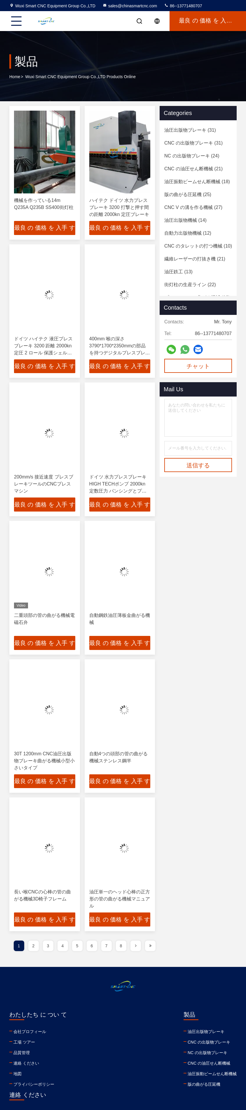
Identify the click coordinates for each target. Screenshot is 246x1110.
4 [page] (63, 946)
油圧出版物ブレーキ (98, 1032)
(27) (193, 207)
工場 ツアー (24, 1042)
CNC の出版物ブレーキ (101, 1042)
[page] (135, 946)
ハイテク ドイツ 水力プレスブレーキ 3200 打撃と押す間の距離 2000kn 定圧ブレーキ (119, 207)
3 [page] (48, 946)
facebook (172, 1071)
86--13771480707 (183, 6)
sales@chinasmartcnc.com (129, 6)
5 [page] (77, 946)
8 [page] (121, 946)
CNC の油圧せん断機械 (101, 1063)
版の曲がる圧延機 (96, 1084)
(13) (178, 271)
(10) (198, 245)
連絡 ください (26, 1063)
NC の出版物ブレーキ (100, 1053)
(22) (190, 284)
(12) (187, 233)
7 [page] (106, 946)
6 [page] (92, 946)
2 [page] (33, 946)
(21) (193, 168)
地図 (17, 1074)
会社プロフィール (29, 1032)
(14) (185, 220)
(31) (190, 130)
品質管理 (21, 1053)
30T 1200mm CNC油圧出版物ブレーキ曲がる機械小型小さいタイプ (44, 761)
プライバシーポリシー (33, 1084)
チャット (198, 366)
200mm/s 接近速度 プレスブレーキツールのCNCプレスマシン (43, 484)
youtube (159, 1071)
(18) (197, 181)
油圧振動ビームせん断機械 (104, 1074)
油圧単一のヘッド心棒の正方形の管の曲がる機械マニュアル (119, 899)
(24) (191, 155)
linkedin (146, 1071)
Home (14, 76)
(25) (187, 194)
